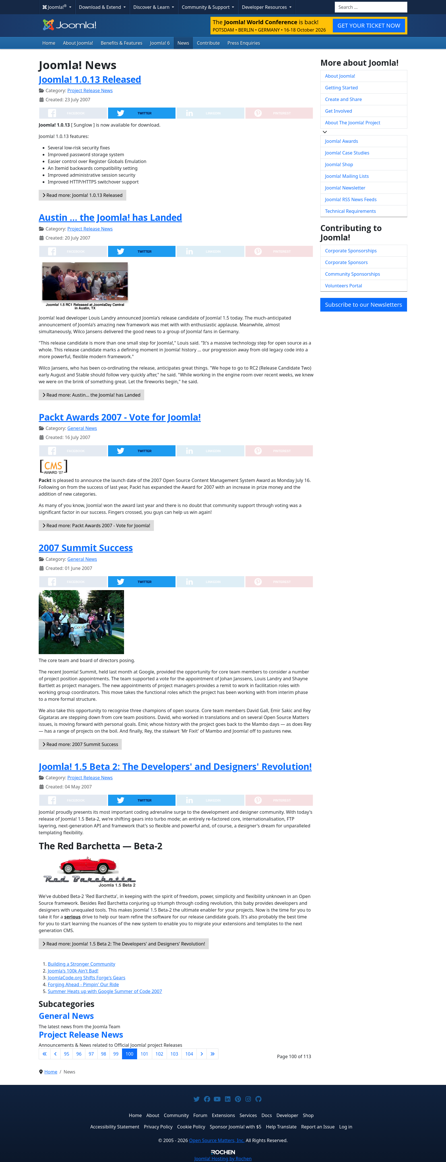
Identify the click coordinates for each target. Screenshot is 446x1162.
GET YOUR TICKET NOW (369, 25)
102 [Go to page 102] (159, 1054)
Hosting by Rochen (222, 1158)
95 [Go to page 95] (66, 1054)
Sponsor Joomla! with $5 (235, 1127)
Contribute (208, 43)
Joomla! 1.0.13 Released (90, 79)
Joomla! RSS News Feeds (351, 199)
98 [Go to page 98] (103, 1054)
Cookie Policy (191, 1127)
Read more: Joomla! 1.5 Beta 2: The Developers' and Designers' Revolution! (123, 944)
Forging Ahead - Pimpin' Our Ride (83, 984)
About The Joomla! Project (352, 123)
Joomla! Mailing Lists (347, 176)
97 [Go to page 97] (91, 1054)
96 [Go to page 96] (78, 1054)
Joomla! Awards (341, 141)
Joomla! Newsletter (345, 188)
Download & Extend (100, 7)
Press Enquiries (244, 43)
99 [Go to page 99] (115, 1054)
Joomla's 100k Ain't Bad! (73, 971)
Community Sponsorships (352, 274)
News (183, 43)
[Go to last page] (212, 1053)
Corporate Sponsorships (351, 251)
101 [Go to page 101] (144, 1054)
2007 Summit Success (86, 547)
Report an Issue (318, 1127)
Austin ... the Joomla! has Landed (110, 217)
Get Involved (338, 111)
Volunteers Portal (343, 286)
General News (82, 428)
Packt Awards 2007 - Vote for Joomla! (120, 417)
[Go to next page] (202, 1053)
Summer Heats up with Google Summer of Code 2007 (105, 991)
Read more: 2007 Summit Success (80, 744)
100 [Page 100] (129, 1054)
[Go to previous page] (55, 1053)
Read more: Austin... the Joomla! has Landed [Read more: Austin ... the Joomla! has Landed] (91, 395)
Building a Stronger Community (81, 964)
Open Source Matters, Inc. (217, 1140)
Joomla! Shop (339, 164)
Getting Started (341, 88)
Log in (345, 1127)
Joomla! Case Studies (347, 153)
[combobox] (371, 7)
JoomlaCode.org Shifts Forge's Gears (86, 977)
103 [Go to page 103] (174, 1054)
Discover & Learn (152, 7)
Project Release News (90, 90)
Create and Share (343, 99)
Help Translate (281, 1127)
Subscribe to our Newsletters (363, 304)
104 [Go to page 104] (189, 1054)
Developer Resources (265, 7)
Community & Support (206, 7)
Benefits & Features (121, 43)
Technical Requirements (350, 211)
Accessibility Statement (114, 1127)
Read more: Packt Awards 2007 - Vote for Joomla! (96, 525)
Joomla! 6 (160, 43)
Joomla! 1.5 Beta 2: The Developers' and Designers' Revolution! (175, 766)
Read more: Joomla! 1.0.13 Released (82, 195)
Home (48, 43)
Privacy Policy (158, 1127)
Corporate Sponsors (346, 262)
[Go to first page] (45, 1053)
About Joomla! (78, 43)
